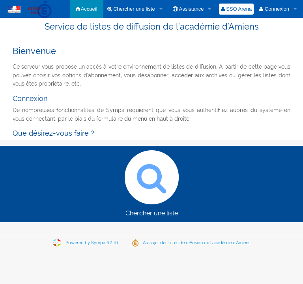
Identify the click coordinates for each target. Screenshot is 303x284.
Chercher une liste (131, 9)
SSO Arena (236, 9)
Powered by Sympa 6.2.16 (91, 242)
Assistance (188, 9)
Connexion (274, 9)
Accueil (86, 9)
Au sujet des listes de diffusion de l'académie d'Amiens (196, 242)
